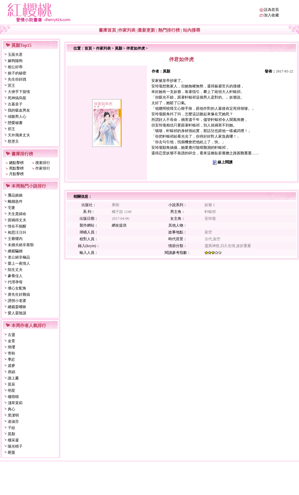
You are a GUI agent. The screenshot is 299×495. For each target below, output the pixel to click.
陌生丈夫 (15, 269)
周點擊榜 (16, 168)
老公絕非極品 (19, 257)
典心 (11, 409)
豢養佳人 (15, 276)
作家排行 (42, 168)
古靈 (11, 335)
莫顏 (11, 434)
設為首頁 (271, 9)
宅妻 (11, 208)
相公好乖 (15, 67)
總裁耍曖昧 (17, 307)
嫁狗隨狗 (15, 61)
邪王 (11, 129)
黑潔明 (13, 415)
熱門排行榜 (169, 30)
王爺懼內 (15, 238)
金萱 (11, 341)
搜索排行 (42, 163)
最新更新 (146, 30)
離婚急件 (15, 201)
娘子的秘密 (17, 73)
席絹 (11, 372)
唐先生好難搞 (19, 294)
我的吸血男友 (19, 110)
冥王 (11, 85)
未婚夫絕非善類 (21, 245)
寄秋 (11, 353)
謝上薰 (13, 378)
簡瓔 (11, 347)
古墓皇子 (15, 104)
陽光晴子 (15, 446)
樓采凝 (13, 440)
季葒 (11, 359)
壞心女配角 (17, 288)
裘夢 (11, 366)
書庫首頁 (107, 30)
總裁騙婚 (15, 251)
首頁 (88, 48)
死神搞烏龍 (17, 98)
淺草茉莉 (15, 403)
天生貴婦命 (17, 214)
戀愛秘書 (15, 123)
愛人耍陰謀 (17, 313)
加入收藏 (271, 15)
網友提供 (119, 225)
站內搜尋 (191, 30)
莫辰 (11, 384)
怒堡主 (13, 141)
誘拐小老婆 (17, 300)
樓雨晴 (13, 397)
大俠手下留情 (19, 92)
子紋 (11, 428)
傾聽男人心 (17, 116)
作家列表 (127, 30)
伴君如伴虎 (135, 48)
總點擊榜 (16, 163)
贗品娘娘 (15, 195)
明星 (11, 390)
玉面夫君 (15, 54)
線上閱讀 (225, 162)
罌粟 (11, 452)
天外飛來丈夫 (19, 135)
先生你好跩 (17, 79)
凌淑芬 (13, 421)
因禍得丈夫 (17, 220)
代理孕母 (15, 282)
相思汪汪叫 (17, 232)
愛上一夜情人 (19, 263)
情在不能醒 (17, 226)
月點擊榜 (16, 174)
